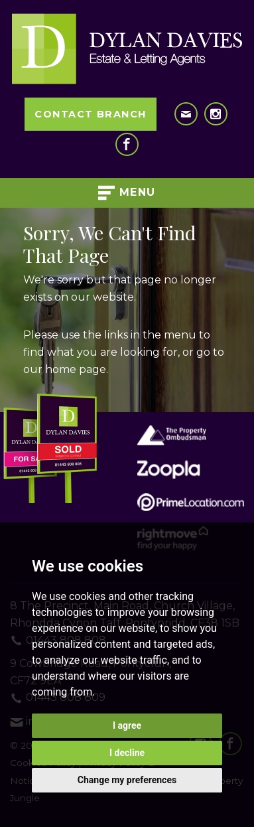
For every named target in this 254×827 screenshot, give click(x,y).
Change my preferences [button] (127, 780)
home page (75, 369)
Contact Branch (90, 114)
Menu (127, 193)
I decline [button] (127, 752)
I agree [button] (127, 725)
